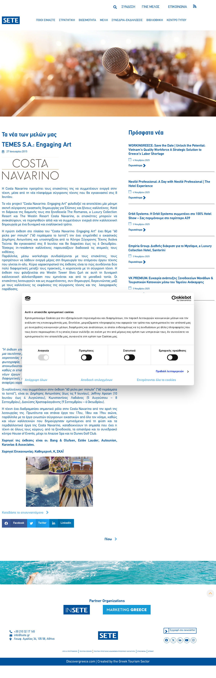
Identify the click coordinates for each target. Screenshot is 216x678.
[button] (115, 7)
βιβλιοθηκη (154, 20)
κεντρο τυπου (176, 20)
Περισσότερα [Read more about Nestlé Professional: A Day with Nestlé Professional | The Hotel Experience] (135, 197)
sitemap (150, 651)
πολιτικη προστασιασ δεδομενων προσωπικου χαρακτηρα (114, 651)
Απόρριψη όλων (36, 380)
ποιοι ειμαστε (45, 20)
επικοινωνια (141, 651)
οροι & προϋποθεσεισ (70, 651)
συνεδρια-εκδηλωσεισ (127, 20)
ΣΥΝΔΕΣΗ (128, 7)
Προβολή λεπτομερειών (170, 371)
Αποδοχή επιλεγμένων (96, 380)
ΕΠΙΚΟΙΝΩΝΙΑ (177, 7)
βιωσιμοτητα (87, 20)
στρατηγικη (67, 20)
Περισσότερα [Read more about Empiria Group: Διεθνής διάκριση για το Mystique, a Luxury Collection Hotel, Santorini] (135, 262)
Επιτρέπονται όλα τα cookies (156, 380)
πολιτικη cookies (86, 651)
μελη (104, 20)
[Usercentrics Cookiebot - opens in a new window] (174, 298)
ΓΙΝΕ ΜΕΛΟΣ (150, 7)
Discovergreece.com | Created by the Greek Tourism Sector (108, 661)
